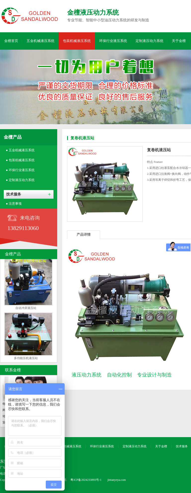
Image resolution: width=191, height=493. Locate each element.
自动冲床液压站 (25, 308)
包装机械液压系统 (77, 41)
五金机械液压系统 (40, 41)
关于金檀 (179, 41)
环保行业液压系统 (113, 41)
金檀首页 (11, 41)
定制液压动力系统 (149, 41)
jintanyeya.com (116, 480)
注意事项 (15, 203)
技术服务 (13, 194)
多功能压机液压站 (26, 359)
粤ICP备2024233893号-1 (85, 480)
